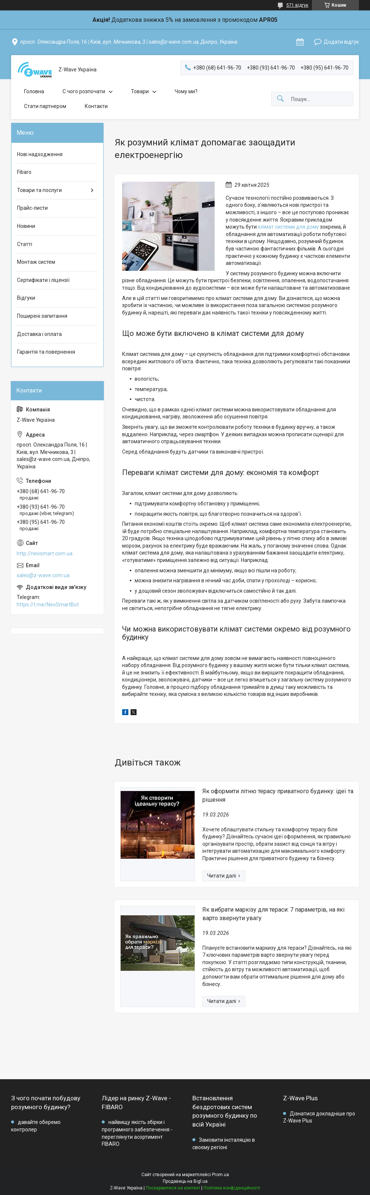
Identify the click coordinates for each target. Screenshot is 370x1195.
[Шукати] (280, 99)
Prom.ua (220, 1174)
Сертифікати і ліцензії (43, 280)
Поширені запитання (42, 316)
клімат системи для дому (288, 227)
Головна (34, 91)
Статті (24, 244)
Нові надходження (40, 154)
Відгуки (26, 298)
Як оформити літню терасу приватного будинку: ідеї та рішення (277, 795)
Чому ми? (186, 91)
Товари (140, 91)
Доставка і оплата (39, 334)
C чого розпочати (84, 91)
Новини (26, 226)
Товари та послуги (39, 190)
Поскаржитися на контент (173, 1188)
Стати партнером (45, 106)
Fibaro (24, 172)
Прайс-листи (32, 208)
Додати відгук (341, 42)
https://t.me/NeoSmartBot (48, 604)
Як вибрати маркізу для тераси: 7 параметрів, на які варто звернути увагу (273, 913)
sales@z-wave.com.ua (43, 575)
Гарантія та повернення (46, 352)
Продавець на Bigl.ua (185, 1181)
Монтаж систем (36, 262)
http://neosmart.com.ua (45, 553)
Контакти (96, 106)
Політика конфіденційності (232, 1188)
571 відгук (297, 5)
